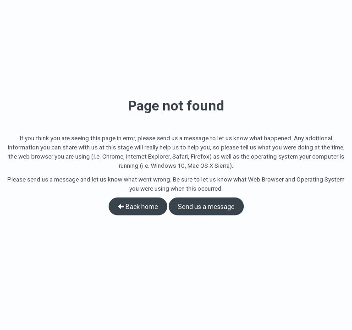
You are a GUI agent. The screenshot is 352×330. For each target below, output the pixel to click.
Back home (138, 206)
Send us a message (206, 206)
